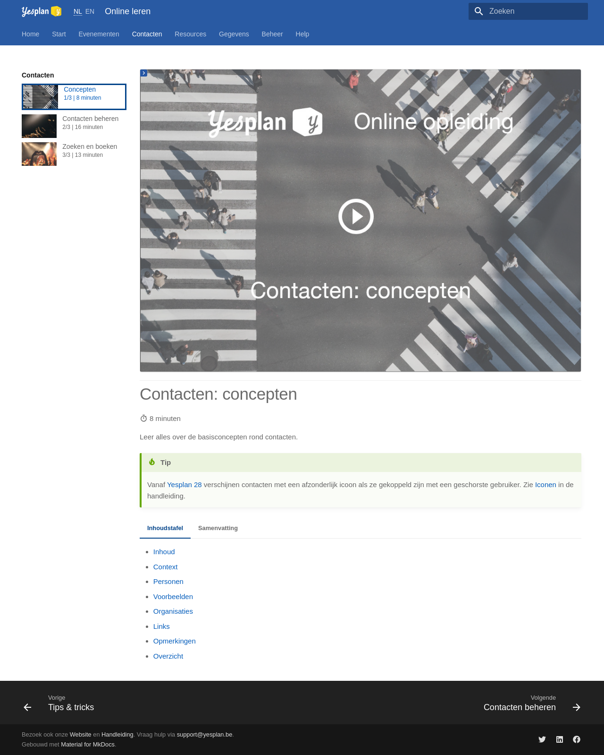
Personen (168, 581)
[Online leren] (41, 11)
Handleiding (117, 734)
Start (59, 34)
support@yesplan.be (205, 734)
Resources (190, 34)
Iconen (545, 484)
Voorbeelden (173, 596)
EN (89, 11)
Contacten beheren (74, 126)
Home (30, 34)
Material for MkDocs (88, 744)
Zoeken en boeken (74, 154)
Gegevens (234, 34)
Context (165, 567)
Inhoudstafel (165, 528)
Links (161, 626)
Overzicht (168, 656)
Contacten (147, 34)
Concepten (74, 97)
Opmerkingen (174, 641)
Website (81, 734)
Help (303, 34)
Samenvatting (218, 528)
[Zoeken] (533, 11)
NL (78, 11)
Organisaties (173, 611)
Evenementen (99, 34)
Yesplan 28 (184, 484)
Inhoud (164, 552)
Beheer (272, 34)
